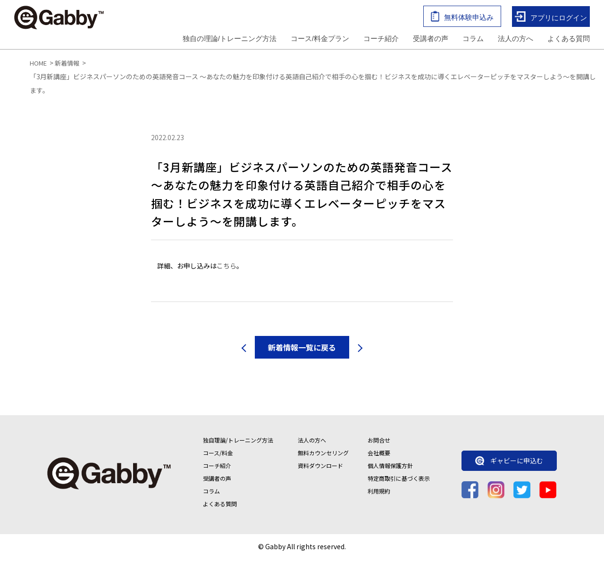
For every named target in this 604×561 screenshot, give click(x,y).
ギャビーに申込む (509, 463)
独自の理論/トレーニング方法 (230, 39)
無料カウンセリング (323, 455)
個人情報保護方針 (390, 467)
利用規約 (379, 493)
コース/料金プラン (320, 39)
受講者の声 (430, 39)
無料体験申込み (462, 17)
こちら (226, 268)
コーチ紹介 (381, 39)
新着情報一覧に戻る (302, 349)
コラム (473, 39)
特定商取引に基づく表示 (399, 480)
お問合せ (379, 442)
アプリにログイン (551, 17)
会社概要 (379, 455)
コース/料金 (218, 455)
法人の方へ (515, 39)
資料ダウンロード (320, 467)
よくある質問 (568, 39)
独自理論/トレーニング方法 (238, 442)
